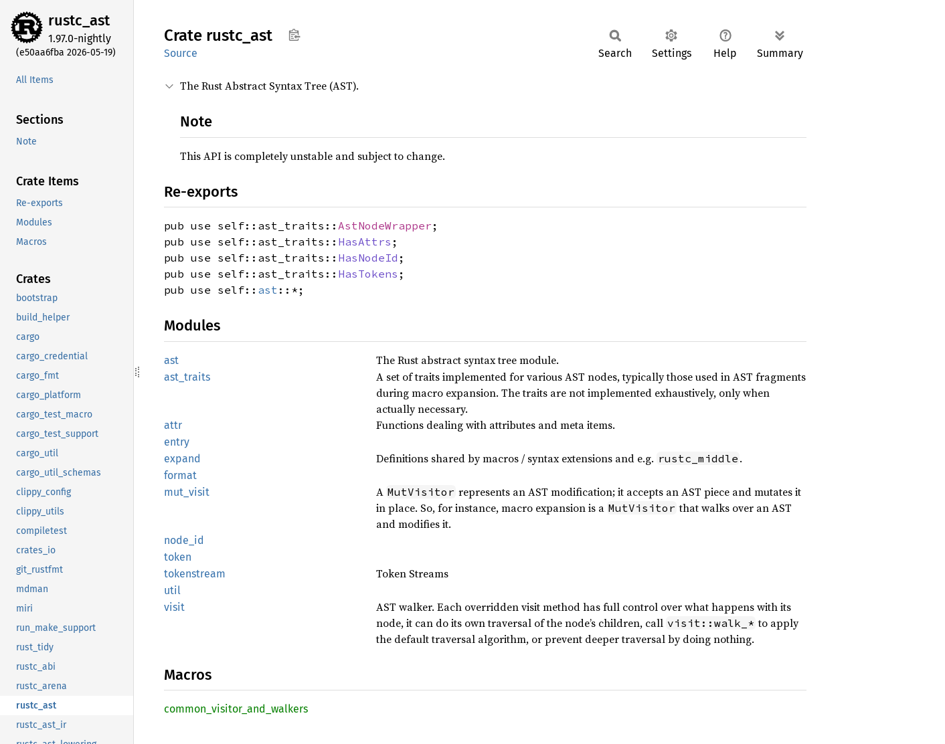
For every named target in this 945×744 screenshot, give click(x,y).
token (177, 557)
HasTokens (368, 273)
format (180, 475)
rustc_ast (79, 20)
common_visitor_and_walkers (236, 709)
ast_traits (187, 377)
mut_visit (186, 492)
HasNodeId (368, 257)
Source (180, 53)
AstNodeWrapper (385, 225)
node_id (184, 540)
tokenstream (195, 573)
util (172, 590)
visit (174, 607)
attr (173, 425)
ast (268, 289)
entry (176, 442)
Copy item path (294, 34)
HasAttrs (365, 241)
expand (182, 458)
